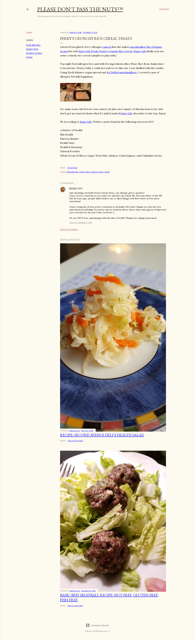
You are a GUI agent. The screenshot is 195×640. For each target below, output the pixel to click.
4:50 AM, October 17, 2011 (80, 222)
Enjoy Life (140, 51)
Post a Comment (69, 229)
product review (34, 53)
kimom (73, 188)
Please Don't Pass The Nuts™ (80, 9)
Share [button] (29, 32)
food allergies (33, 45)
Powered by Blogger (97, 625)
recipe (29, 57)
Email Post (72, 167)
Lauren (106, 46)
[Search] (164, 9)
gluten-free (32, 49)
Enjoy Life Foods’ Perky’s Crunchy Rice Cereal (105, 51)
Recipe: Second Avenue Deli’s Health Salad (102, 435)
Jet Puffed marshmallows (122, 72)
